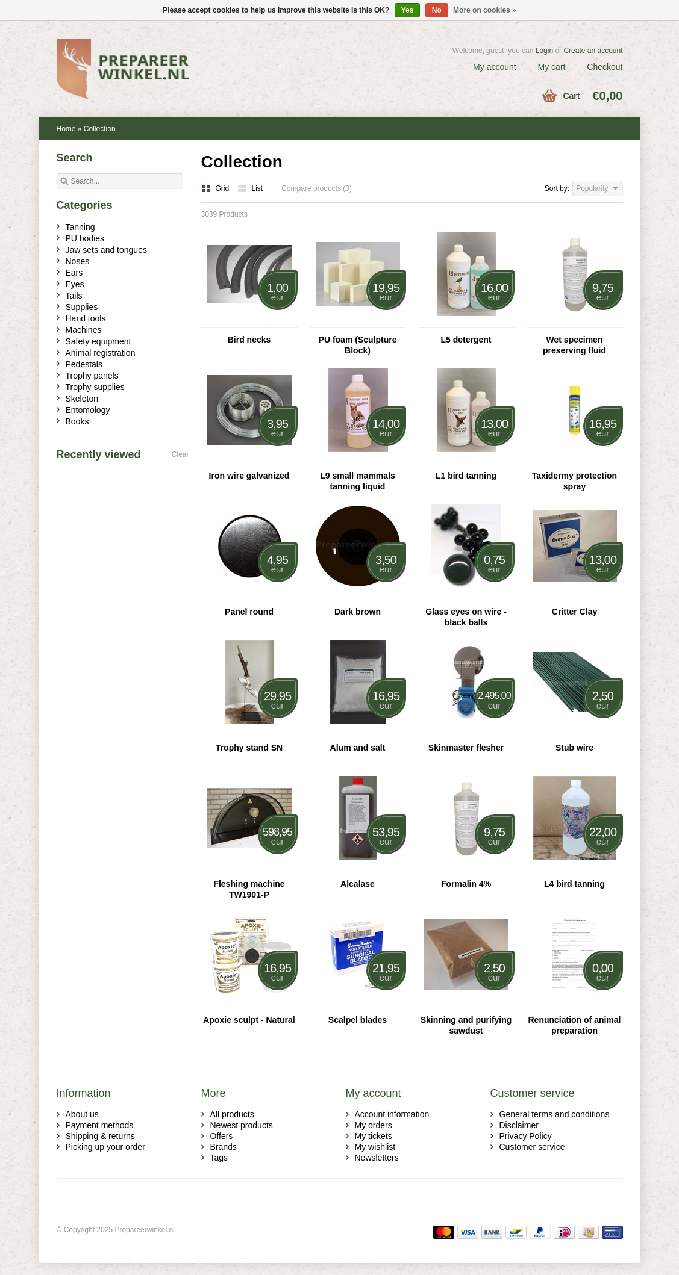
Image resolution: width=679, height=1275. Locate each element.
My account (494, 67)
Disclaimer (519, 1125)
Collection (100, 129)
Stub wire (574, 747)
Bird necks (249, 339)
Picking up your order (105, 1147)
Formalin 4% (466, 884)
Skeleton (82, 398)
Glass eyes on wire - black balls (466, 617)
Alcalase (357, 884)
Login (544, 50)
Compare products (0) (316, 188)
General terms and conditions (554, 1114)
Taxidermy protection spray (574, 481)
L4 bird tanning (574, 884)
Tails (74, 295)
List (250, 188)
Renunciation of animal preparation (574, 1025)
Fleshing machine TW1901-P (248, 889)
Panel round (249, 611)
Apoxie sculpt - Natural (249, 1020)
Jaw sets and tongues (106, 250)
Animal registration (101, 353)
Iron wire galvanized (249, 475)
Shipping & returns (100, 1136)
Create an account (592, 50)
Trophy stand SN (249, 747)
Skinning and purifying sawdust (466, 1025)
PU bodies (85, 238)
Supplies (82, 307)
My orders (373, 1125)
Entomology (88, 410)
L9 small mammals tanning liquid (357, 481)
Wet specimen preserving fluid (574, 345)
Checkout (604, 67)
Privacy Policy (525, 1136)
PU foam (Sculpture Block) (358, 345)
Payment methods (100, 1125)
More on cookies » (484, 10)
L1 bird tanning (466, 475)
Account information (392, 1114)
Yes (407, 10)
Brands (223, 1147)
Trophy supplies (95, 387)
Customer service (532, 1147)
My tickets (373, 1136)
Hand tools (86, 318)
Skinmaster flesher (466, 747)
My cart (552, 67)
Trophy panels (92, 375)
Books (77, 421)
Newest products (241, 1125)
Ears (74, 273)
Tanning (80, 227)
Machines (84, 330)
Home (66, 129)
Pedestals (84, 364)
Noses (78, 261)
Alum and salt (358, 747)
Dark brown (357, 611)
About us (82, 1114)
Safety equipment (98, 341)
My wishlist (375, 1147)
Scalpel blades (357, 1020)
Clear (180, 454)
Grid (216, 188)
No (437, 10)
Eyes (75, 284)
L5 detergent (465, 339)
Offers (221, 1136)
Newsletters (377, 1157)
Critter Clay (574, 611)
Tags (219, 1157)
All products (232, 1114)
